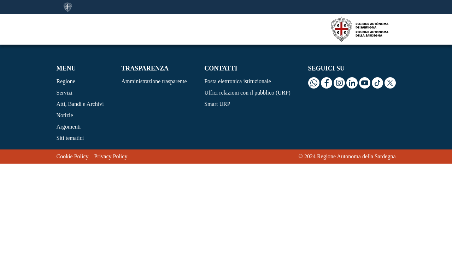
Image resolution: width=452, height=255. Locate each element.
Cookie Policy (73, 156)
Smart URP (217, 104)
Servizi (64, 93)
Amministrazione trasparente (154, 81)
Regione (66, 81)
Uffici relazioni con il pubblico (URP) (247, 93)
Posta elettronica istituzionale (237, 81)
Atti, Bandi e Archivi (80, 104)
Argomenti (69, 127)
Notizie (65, 115)
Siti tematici (70, 138)
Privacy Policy (111, 156)
